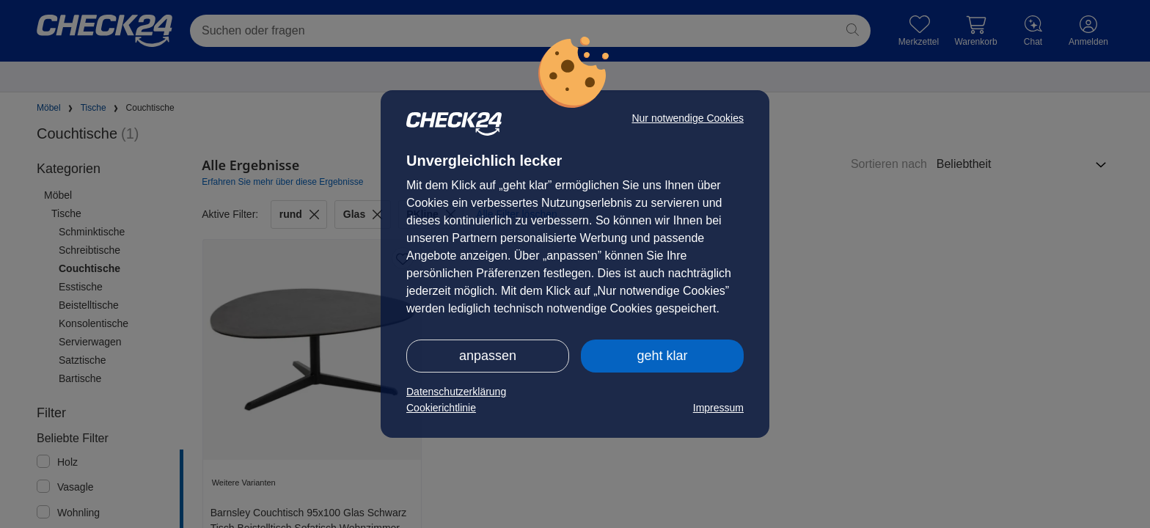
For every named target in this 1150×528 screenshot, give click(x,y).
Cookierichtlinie (441, 408)
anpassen (487, 355)
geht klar (662, 355)
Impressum (718, 408)
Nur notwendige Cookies (687, 118)
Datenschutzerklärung (456, 391)
